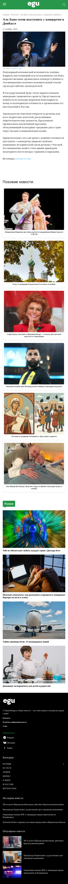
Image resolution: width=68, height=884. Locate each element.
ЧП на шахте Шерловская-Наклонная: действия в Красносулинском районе (33, 804)
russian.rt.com (16, 68)
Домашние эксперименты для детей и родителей (27, 686)
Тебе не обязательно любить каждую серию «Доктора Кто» (32, 550)
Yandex (10, 748)
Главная (6, 15)
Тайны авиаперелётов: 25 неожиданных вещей (26, 642)
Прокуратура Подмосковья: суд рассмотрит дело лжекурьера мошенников (33, 810)
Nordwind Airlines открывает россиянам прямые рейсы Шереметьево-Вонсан (34, 822)
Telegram (10, 738)
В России (14, 15)
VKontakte (11, 743)
